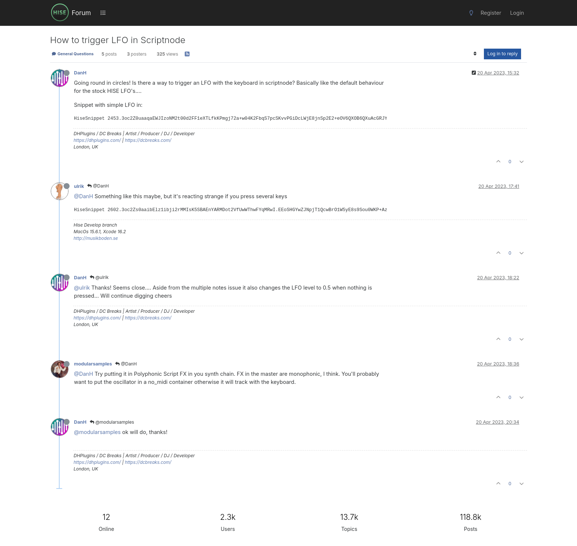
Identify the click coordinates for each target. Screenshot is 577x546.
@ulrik (99, 277)
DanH (80, 73)
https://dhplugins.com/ (97, 140)
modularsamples (93, 364)
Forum (81, 13)
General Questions (72, 53)
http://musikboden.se (96, 238)
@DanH (98, 186)
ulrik (79, 186)
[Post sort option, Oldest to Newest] (475, 54)
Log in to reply (502, 53)
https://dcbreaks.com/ (148, 140)
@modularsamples (112, 422)
